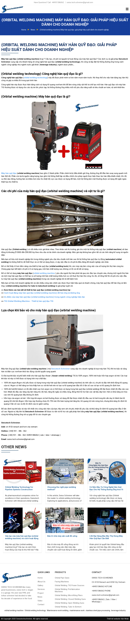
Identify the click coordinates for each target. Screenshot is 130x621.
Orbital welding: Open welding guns (69, 603)
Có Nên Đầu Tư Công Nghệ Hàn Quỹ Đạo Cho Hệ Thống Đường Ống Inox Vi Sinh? (106, 488)
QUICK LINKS (44, 572)
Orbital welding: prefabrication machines (67, 590)
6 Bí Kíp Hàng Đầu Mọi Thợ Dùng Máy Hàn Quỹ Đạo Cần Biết (106, 537)
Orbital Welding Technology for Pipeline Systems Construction (19, 488)
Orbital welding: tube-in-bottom (68, 607)
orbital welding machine (13, 610)
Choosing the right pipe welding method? (61, 488)
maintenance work (77, 610)
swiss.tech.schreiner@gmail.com (80, 2)
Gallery (40, 585)
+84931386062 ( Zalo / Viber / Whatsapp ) (104, 600)
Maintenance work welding (57, 610)
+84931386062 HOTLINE (102, 586)
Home (23, 30)
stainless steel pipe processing (98, 610)
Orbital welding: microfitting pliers (69, 595)
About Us (41, 581)
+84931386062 (58, 2)
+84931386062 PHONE (101, 591)
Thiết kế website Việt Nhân (118, 619)
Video (40, 601)
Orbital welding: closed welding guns (70, 599)
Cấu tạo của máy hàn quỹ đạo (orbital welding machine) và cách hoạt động (21, 537)
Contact (41, 604)
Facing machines (62, 581)
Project (41, 593)
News (33, 30)
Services (41, 589)
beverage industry (118, 610)
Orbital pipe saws (62, 578)
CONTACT (97, 572)
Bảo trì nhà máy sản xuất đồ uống (62, 536)
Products (60, 572)
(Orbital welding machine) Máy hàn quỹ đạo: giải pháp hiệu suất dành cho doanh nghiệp (65, 22)
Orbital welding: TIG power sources (69, 585)
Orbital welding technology (35, 610)
